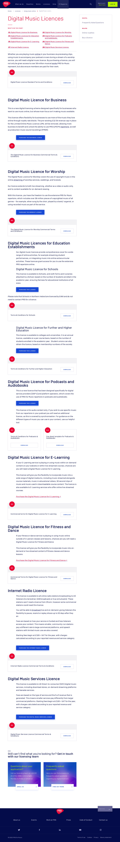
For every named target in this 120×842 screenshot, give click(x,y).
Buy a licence (87, 38)
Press (68, 820)
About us (16, 820)
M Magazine (63, 4)
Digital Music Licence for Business (24, 32)
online (37, 54)
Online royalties (88, 33)
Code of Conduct (86, 820)
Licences (46, 4)
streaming (18, 179)
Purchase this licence (27, 287)
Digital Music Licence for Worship (58, 32)
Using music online (30, 11)
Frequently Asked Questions (93, 23)
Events (34, 820)
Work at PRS (51, 820)
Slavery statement (105, 837)
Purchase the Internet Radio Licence (32, 643)
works (54, 63)
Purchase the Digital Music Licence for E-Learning (37, 493)
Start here (101, 4)
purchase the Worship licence (30, 211)
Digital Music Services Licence (57, 47)
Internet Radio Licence (20, 47)
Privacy (96, 837)
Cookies (89, 837)
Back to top (104, 803)
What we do (19, 4)
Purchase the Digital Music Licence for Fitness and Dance (41, 557)
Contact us (103, 820)
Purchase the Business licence (30, 137)
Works (38, 4)
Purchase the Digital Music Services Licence (35, 712)
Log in (112, 4)
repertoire (64, 127)
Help (54, 4)
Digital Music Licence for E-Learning (25, 42)
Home (10, 11)
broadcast (36, 606)
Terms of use (81, 837)
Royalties (29, 4)
